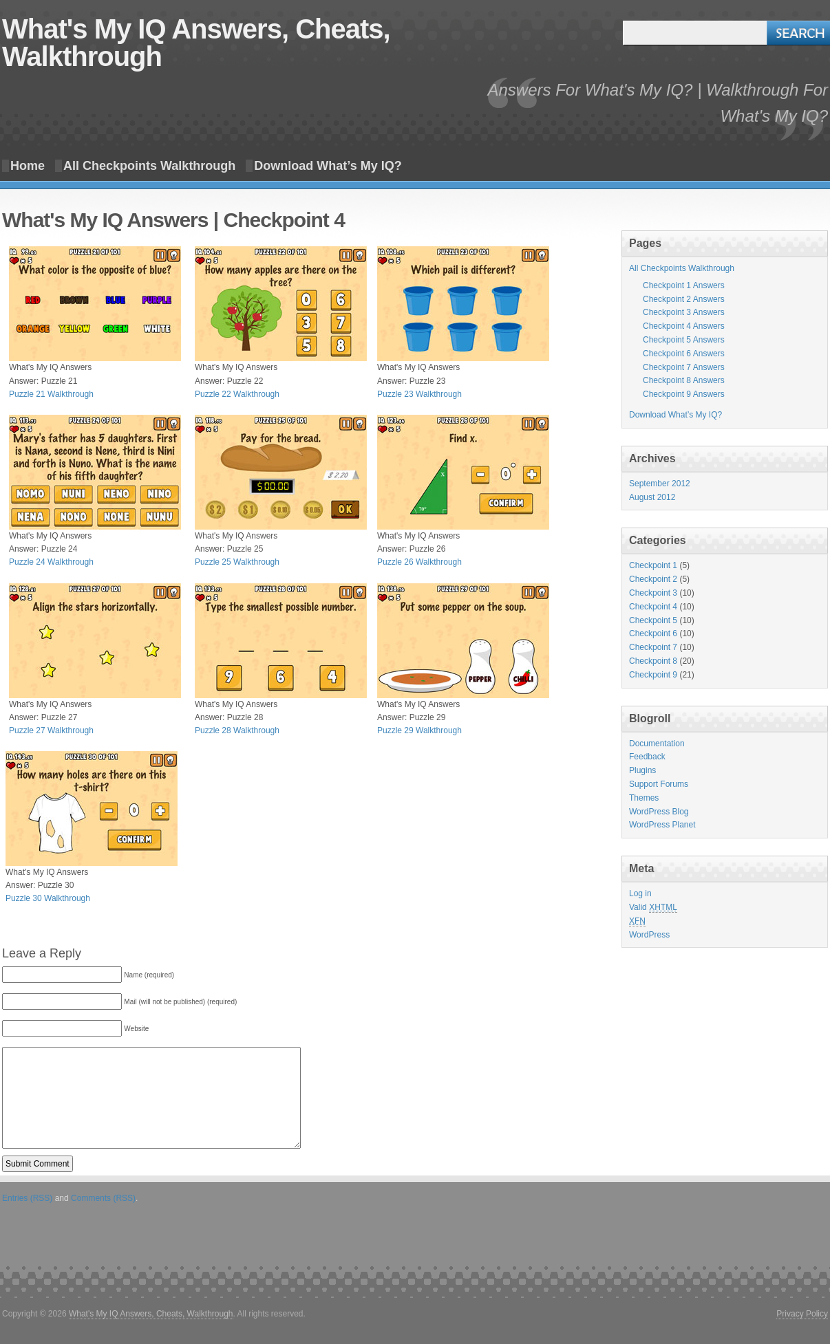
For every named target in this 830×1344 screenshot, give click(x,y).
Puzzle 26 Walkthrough (419, 562)
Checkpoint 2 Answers (684, 299)
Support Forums (658, 784)
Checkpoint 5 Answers (684, 340)
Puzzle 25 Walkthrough (237, 562)
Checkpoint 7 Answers (684, 367)
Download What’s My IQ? (327, 166)
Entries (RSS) (27, 1198)
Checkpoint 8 (653, 661)
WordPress (649, 935)
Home (27, 166)
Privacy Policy (802, 1314)
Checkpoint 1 (653, 565)
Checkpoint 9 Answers (684, 394)
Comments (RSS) (103, 1198)
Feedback (647, 756)
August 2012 (652, 497)
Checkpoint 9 (653, 675)
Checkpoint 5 (653, 620)
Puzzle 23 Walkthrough (419, 394)
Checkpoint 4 (653, 606)
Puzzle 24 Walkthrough (51, 562)
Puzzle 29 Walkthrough (419, 730)
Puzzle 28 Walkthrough (237, 730)
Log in (640, 893)
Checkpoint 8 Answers (684, 380)
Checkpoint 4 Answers (684, 326)
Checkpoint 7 (653, 647)
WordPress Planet (662, 825)
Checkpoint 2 (653, 579)
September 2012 (659, 483)
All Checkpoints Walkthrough (149, 166)
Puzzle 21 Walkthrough (51, 394)
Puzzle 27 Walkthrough (51, 730)
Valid (653, 907)
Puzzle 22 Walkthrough (237, 394)
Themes (644, 798)
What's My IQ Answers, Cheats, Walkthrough (196, 43)
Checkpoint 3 (653, 593)
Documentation (657, 743)
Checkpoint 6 (653, 633)
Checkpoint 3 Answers (684, 312)
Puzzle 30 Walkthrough (48, 898)
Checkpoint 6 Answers (684, 353)
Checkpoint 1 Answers (684, 285)
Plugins (642, 770)
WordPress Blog (658, 811)
